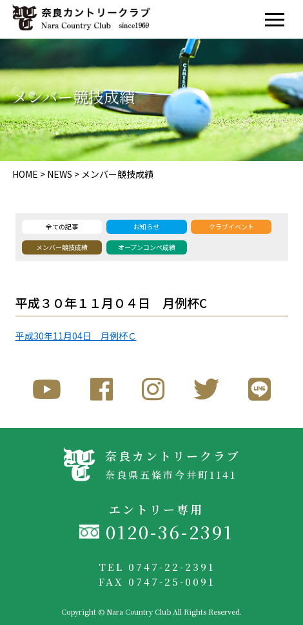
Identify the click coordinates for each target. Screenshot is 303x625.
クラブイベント (231, 226)
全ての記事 (62, 226)
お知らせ (146, 226)
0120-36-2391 (169, 532)
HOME (25, 174)
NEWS (59, 174)
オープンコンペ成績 (146, 247)
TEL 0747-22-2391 (157, 566)
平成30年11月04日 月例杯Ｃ (76, 335)
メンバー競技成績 (117, 174)
